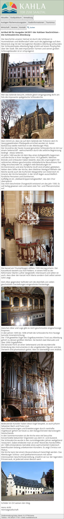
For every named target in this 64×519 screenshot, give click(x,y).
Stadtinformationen (36, 22)
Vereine (14, 27)
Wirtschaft (5, 27)
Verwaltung (28, 17)
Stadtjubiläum (16, 17)
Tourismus (50, 22)
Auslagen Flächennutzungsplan (13, 22)
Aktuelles (4, 17)
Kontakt (22, 27)
